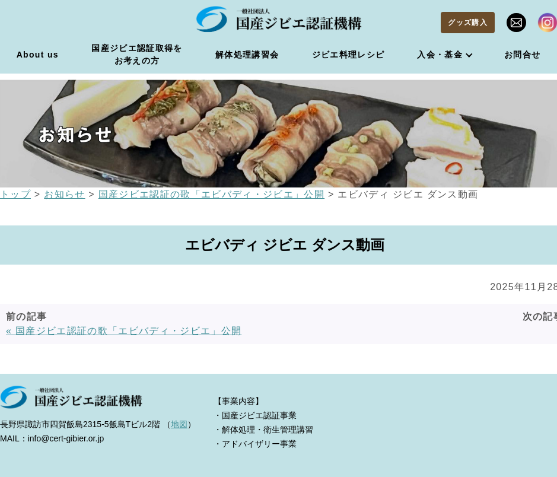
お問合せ (522, 54)
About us (38, 54)
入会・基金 (440, 54)
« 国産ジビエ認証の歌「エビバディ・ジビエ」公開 (123, 331)
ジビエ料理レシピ (348, 54)
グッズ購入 (468, 22)
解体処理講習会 (247, 54)
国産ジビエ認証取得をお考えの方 (136, 54)
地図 (179, 424)
